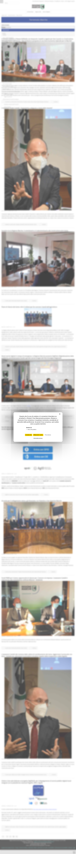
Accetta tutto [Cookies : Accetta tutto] (29, 434)
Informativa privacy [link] (37, 438)
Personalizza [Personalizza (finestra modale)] (48, 434)
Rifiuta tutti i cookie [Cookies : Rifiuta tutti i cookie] (38, 434)
